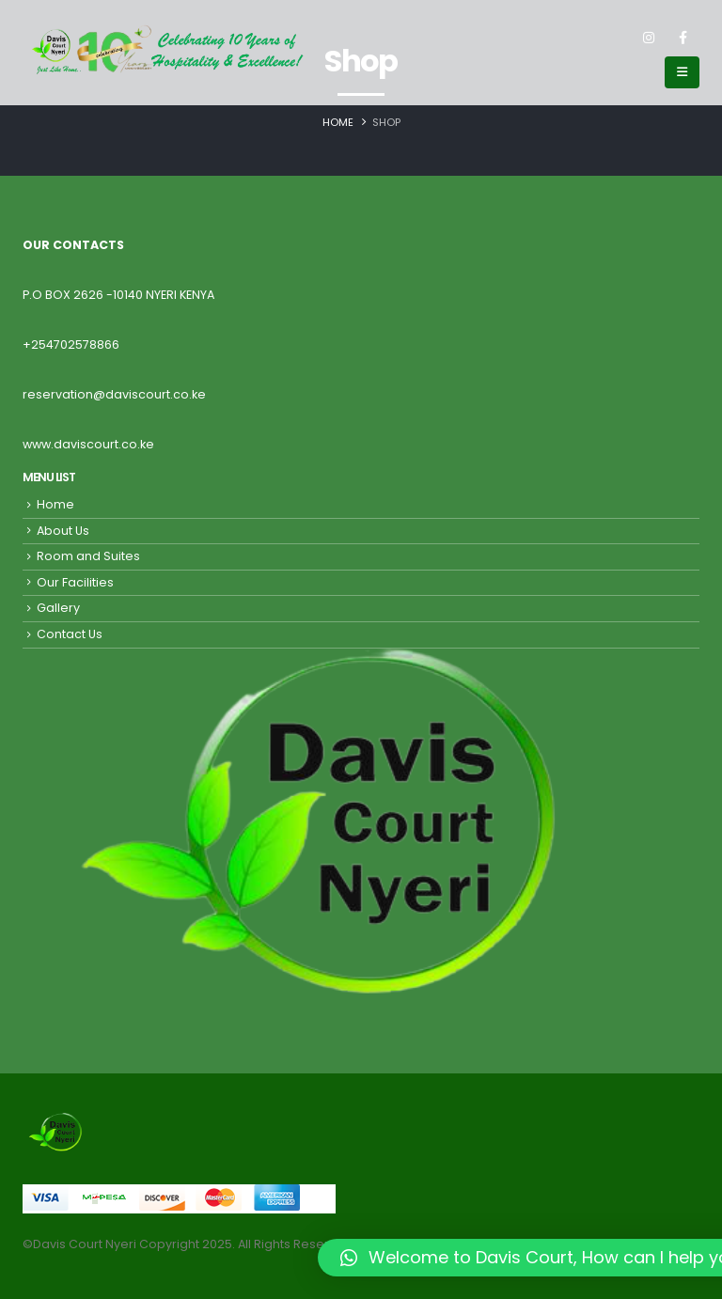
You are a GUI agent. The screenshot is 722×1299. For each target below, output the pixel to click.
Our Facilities (75, 582)
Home (55, 504)
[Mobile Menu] (682, 72)
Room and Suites (88, 556)
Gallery (58, 608)
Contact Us (69, 634)
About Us (63, 531)
